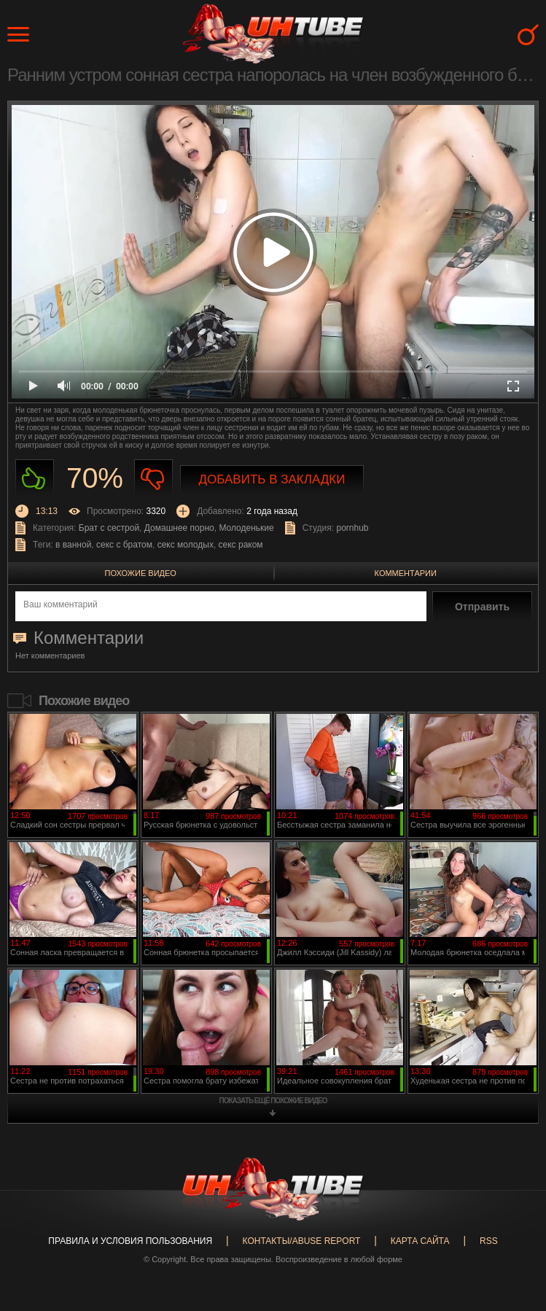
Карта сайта (420, 1241)
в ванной (73, 545)
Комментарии (406, 573)
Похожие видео (140, 573)
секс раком (241, 545)
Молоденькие (246, 528)
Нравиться (34, 478)
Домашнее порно (179, 528)
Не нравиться (153, 478)
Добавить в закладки (272, 479)
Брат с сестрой (109, 528)
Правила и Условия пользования (130, 1241)
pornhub (352, 528)
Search (528, 34)
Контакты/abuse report (302, 1241)
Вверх (513, 1233)
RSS (489, 1241)
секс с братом (124, 545)
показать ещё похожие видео (273, 1101)
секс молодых (185, 545)
